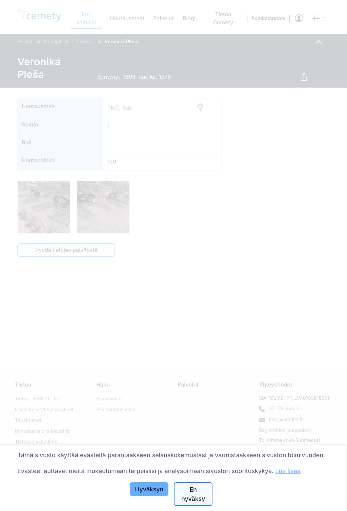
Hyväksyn (149, 489)
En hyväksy (193, 494)
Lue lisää (288, 470)
